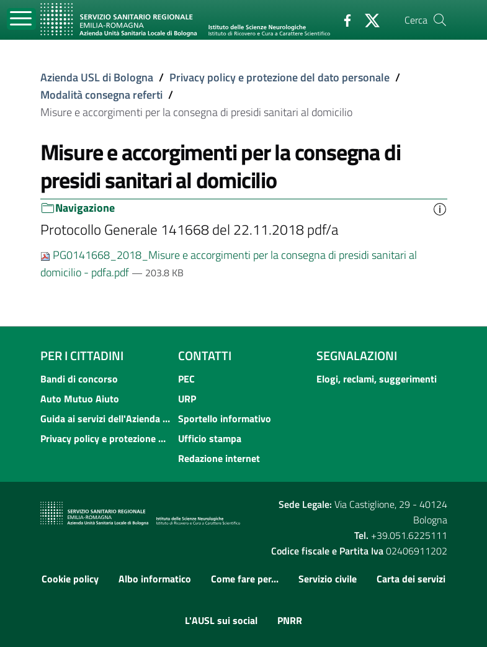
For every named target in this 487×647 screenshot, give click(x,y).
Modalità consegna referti (101, 94)
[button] (439, 208)
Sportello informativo (224, 418)
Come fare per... (245, 578)
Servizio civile (327, 578)
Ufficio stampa (209, 438)
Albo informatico (154, 578)
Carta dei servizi (411, 578)
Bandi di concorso (79, 378)
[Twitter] (367, 19)
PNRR (289, 620)
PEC (186, 378)
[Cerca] (439, 19)
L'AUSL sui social (221, 620)
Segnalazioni (356, 355)
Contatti (204, 355)
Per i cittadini (81, 355)
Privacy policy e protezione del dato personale (279, 77)
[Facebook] (342, 19)
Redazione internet (219, 458)
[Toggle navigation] (21, 19)
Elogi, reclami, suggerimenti (376, 378)
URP (187, 398)
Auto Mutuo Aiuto (79, 398)
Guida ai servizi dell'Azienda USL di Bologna (105, 418)
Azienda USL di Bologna (96, 77)
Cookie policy (70, 578)
